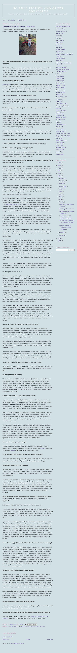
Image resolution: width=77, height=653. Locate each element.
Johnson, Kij (59, 99)
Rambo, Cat (59, 126)
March (61, 202)
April (60, 199)
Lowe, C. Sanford (61, 110)
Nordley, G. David (61, 117)
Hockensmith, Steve (61, 97)
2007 (59, 241)
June (61, 194)
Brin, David (59, 47)
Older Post (50, 639)
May (60, 196)
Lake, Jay (58, 108)
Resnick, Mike (60, 129)
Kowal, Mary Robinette (62, 106)
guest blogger (13, 626)
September (62, 186)
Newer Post (6, 639)
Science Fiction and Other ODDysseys (38, 10)
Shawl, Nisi (59, 138)
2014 (59, 163)
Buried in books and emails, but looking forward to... (65, 227)
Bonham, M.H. (60, 40)
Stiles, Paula (59, 145)
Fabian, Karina (60, 74)
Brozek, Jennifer (60, 49)
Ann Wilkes (11, 20)
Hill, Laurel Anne (60, 92)
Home (4, 20)
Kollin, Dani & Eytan (61, 103)
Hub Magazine (7, 84)
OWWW (42, 448)
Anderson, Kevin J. (61, 31)
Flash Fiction (21, 20)
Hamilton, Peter (60, 85)
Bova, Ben (59, 45)
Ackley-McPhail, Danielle (63, 26)
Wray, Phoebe (60, 154)
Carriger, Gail (59, 52)
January (61, 235)
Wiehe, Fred (59, 152)
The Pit (13, 450)
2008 (59, 238)
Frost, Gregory (60, 80)
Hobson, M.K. (60, 94)
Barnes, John (59, 33)
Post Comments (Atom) (17, 643)
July (60, 191)
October (61, 183)
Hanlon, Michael (60, 87)
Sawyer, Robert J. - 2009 (63, 133)
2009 (59, 176)
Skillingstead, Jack (61, 140)
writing (42, 626)
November (62, 181)
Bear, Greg (59, 35)
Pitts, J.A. (58, 122)
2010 (59, 173)
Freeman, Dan (60, 78)
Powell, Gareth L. (61, 124)
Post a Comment (7, 637)
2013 (59, 165)
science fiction (24, 626)
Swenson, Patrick (61, 147)
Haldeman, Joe (60, 83)
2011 (59, 170)
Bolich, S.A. (59, 38)
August (61, 189)
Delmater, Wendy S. (61, 67)
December (62, 178)
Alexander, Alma (60, 29)
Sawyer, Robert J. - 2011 (63, 136)
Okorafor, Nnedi (60, 120)
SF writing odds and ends (66, 209)
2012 (59, 168)
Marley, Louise (60, 113)
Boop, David (59, 42)
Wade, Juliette (60, 149)
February (62, 232)
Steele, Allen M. (60, 142)
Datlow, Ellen (59, 60)
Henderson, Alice (61, 90)
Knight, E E (59, 101)
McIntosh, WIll (60, 115)
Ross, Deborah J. (61, 131)
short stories (34, 626)
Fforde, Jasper (60, 76)
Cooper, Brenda (60, 58)
